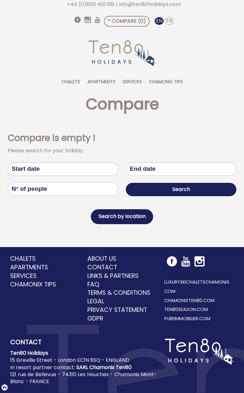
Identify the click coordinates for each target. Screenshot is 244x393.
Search (181, 188)
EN (159, 20)
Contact (102, 267)
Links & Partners (113, 276)
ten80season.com (186, 309)
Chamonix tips (166, 82)
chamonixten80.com (189, 300)
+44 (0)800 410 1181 (91, 4)
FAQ (93, 284)
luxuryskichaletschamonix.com (197, 286)
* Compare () (127, 21)
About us (101, 259)
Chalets (70, 82)
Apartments (101, 82)
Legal (95, 301)
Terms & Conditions (118, 293)
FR (169, 20)
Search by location (122, 216)
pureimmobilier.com (187, 318)
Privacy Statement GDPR (117, 314)
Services (132, 82)
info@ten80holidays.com (150, 4)
